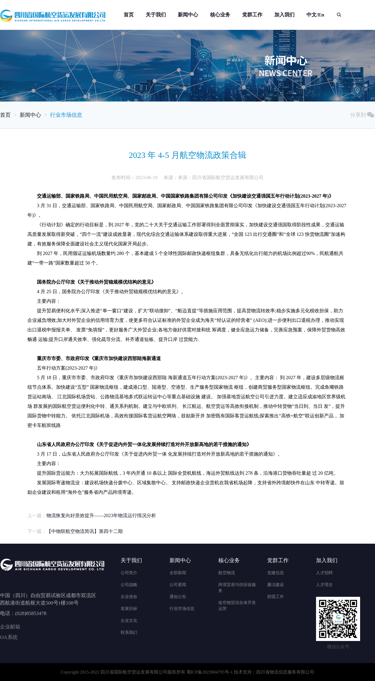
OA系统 (9, 637)
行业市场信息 (66, 115)
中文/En (315, 15)
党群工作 (252, 15)
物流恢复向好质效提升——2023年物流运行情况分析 (101, 515)
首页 (129, 15)
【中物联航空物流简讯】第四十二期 (84, 531)
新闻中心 (188, 15)
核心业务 (220, 15)
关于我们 (156, 15)
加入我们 (284, 15)
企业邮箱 (10, 627)
